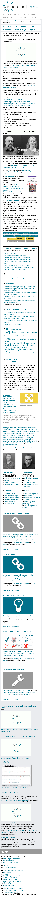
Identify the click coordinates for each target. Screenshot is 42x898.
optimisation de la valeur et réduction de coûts (18, 262)
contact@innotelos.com (11, 410)
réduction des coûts (12, 498)
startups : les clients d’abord (13, 595)
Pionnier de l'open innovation (13, 192)
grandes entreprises (10, 445)
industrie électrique (11, 500)
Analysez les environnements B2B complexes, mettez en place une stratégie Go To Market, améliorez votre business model (19, 653)
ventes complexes (9, 435)
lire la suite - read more (11, 550)
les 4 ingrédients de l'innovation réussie (18, 349)
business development (11, 430)
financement (23, 428)
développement (33, 431)
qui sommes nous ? (11, 491)
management (16, 441)
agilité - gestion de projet (12, 882)
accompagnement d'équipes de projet (18, 259)
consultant (7, 441)
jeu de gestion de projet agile (15, 277)
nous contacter (26, 405)
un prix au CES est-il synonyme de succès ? (18, 736)
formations (26, 694)
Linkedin (7, 480)
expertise (19, 437)
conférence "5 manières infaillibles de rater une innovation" (19, 313)
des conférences (11, 174)
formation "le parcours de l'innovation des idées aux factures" (19, 290)
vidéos (14, 17)
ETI (30, 443)
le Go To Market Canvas (20, 543)
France (16, 863)
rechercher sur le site (10, 892)
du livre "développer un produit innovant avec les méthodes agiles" (13, 187)
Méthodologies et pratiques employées (16, 690)
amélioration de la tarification (15, 269)
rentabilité (23, 431)
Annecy (9, 443)
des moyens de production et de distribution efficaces (19, 66)
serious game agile (11, 496)
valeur (5, 431)
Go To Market (28, 437)
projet (24, 441)
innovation (13, 428)
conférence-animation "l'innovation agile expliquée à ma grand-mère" (19, 317)
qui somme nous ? (9, 867)
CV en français (10, 482)
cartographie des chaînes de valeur (17, 265)
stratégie (6, 428)
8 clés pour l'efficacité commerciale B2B (17, 631)
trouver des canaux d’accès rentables (17, 106)
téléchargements (9, 888)
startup (21, 443)
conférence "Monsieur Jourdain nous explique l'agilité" (20, 321)
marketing (32, 428)
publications (17, 329)
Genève (16, 443)
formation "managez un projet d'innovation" (20, 287)
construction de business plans (15, 255)
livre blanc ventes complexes (15, 355)
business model (13, 431)
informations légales (10, 890)
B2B (28, 435)
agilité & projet (10, 494)
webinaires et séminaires (13, 324)
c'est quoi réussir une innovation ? (17, 347)
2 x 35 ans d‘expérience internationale (14, 800)
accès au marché (9, 437)
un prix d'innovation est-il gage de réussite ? (20, 345)
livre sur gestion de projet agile (29, 503)
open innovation (10, 253)
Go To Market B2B (9, 554)
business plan (21, 435)
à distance (17, 172)
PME (26, 443)
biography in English (12, 484)
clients (26, 491)
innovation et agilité (9, 792)
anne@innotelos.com (12, 478)
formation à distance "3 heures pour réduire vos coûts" (19, 298)
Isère (11, 863)
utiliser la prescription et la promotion (17, 102)
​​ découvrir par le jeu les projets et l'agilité (19, 30)
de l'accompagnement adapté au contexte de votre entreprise (19, 166)
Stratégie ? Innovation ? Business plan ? (8, 396)
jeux (6, 17)
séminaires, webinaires (32, 498)
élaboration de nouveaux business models (19, 267)
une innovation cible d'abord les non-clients (20, 343)
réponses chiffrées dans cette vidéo (15, 758)
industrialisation (10, 502)
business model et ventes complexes (16, 777)
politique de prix (21, 433)
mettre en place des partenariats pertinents (19, 104)
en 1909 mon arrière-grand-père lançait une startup (20, 340)
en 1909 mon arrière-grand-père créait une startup (18, 707)
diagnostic (6, 439)
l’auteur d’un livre (11, 830)
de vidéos (21, 830)
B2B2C (32, 435)
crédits (21, 890)
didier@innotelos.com (31, 478)
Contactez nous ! (9, 400)
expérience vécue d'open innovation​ (17, 351)
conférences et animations (16, 309)
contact (24, 17)
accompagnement (18, 439)
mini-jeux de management (14, 279)
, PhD (8, 823)
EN (32, 17)
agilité (29, 441)
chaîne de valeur (9, 433)
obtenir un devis (12, 360)
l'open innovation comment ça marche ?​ (19, 353)
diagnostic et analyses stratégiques (17, 257)
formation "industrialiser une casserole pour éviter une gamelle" (19, 302)
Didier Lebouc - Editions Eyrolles (15, 336)
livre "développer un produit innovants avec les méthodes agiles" (20, 333)
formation (29, 14)
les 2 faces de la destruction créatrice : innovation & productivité (20, 730)
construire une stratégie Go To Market (17, 513)
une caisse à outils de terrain (13, 670)
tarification (31, 433)
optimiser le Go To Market (13, 100)
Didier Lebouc (9, 403)
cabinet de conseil (17, 448)
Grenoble (35, 441)
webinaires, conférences (11, 694)
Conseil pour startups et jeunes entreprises (18, 616)
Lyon (4, 443)
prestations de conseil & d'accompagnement (19, 692)
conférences (28, 496)
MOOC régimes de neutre (30, 507)
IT (35, 17)
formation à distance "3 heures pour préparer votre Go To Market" (20, 294)
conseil (18, 14)
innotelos (7, 14)
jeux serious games (31, 172)
